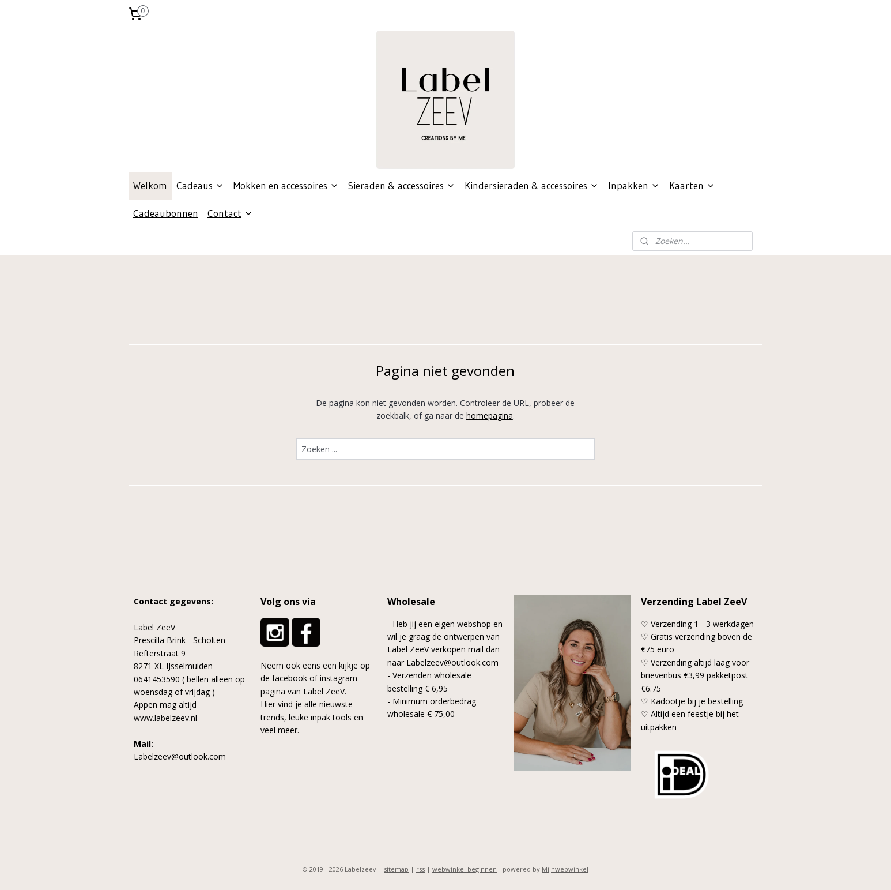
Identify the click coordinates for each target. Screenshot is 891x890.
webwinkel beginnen (464, 869)
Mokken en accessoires (286, 185)
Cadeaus (200, 185)
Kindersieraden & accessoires (532, 185)
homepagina (489, 415)
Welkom (150, 185)
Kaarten (692, 185)
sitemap (396, 869)
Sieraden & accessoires (401, 185)
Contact (230, 213)
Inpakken (634, 185)
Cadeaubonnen (165, 213)
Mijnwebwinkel (565, 869)
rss (420, 869)
